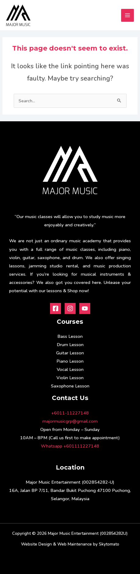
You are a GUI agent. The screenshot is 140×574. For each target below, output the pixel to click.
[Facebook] (55, 308)
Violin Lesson (70, 378)
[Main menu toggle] (127, 15)
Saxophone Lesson (70, 386)
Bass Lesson (70, 336)
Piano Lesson (70, 361)
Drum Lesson (70, 345)
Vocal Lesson (70, 369)
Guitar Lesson (70, 353)
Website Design (36, 544)
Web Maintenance (74, 544)
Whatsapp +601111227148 (70, 446)
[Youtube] (84, 308)
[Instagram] (70, 308)
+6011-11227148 (70, 413)
